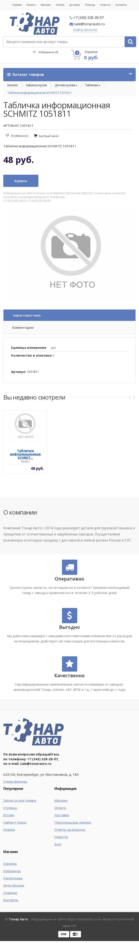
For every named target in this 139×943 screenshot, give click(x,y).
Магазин (46, 4)
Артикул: (18, 372)
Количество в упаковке (31, 355)
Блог (58, 844)
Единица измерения (28, 347)
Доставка (74, 4)
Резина (9, 829)
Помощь (90, 4)
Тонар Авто (18, 919)
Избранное (45, 52)
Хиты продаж (13, 885)
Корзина (10, 863)
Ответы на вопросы (69, 829)
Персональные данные (72, 822)
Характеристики (27, 315)
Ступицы (10, 808)
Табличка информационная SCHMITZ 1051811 (39, 92)
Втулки (8, 815)
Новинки (10, 893)
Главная (17, 4)
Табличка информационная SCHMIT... (25, 454)
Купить (21, 181)
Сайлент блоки (14, 822)
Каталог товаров (25, 74)
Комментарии (23, 327)
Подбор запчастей (85, 30)
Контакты (121, 4)
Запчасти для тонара (19, 800)
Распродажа (12, 878)
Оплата (60, 4)
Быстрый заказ (48, 136)
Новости (105, 4)
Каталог (31, 4)
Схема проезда (15, 781)
